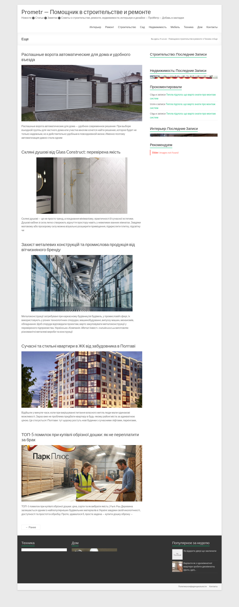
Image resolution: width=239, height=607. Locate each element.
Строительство (127, 27)
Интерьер (95, 27)
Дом (199, 27)
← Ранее (31, 527)
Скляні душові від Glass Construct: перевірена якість (70, 151)
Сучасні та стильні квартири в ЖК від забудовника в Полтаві (78, 345)
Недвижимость (158, 27)
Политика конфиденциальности (192, 598)
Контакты (212, 27)
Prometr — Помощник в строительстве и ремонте (86, 11)
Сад (142, 27)
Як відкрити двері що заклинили (199, 550)
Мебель (175, 27)
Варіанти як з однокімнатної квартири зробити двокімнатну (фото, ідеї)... (199, 566)
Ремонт (109, 27)
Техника (188, 27)
